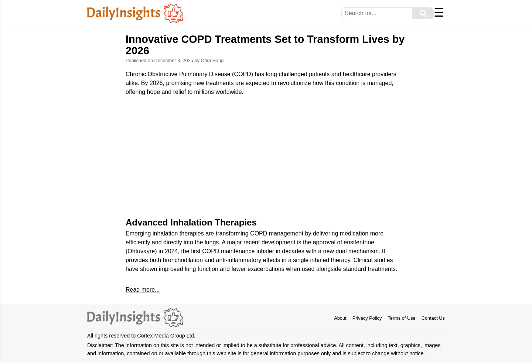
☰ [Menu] (439, 12)
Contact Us (433, 318)
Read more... (143, 289)
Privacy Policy (367, 318)
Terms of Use (401, 318)
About (340, 318)
